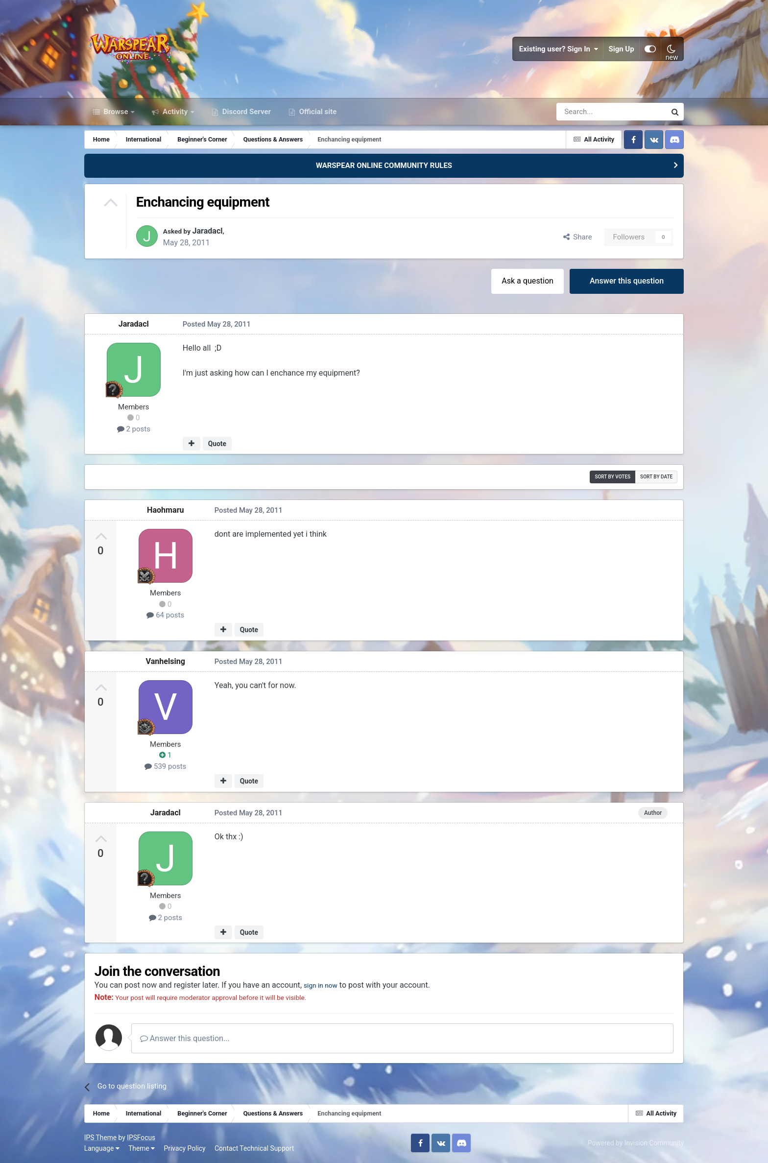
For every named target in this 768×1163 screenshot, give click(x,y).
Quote (217, 444)
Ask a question (527, 280)
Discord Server (245, 111)
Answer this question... (185, 1038)
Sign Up (621, 49)
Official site (316, 111)
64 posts (165, 615)
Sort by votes (612, 476)
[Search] (585, 111)
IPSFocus (141, 1137)
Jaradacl (212, 231)
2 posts (133, 429)
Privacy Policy (185, 1148)
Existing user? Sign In (559, 49)
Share (577, 237)
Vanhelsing (166, 661)
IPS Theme (100, 1137)
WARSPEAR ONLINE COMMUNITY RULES (384, 165)
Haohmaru (165, 510)
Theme (141, 1148)
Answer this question (627, 280)
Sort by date (656, 476)
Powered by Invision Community (636, 1143)
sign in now (323, 985)
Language (102, 1148)
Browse (116, 111)
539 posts (165, 766)
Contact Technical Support (254, 1148)
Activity (175, 111)
